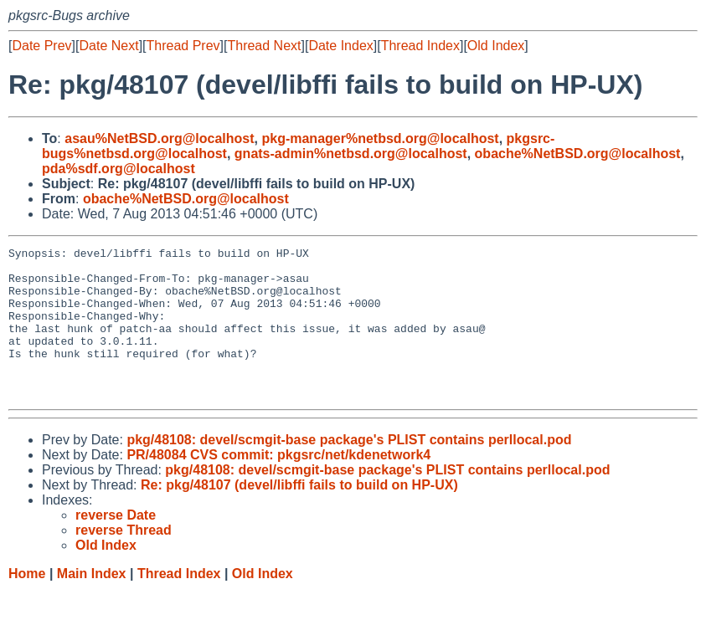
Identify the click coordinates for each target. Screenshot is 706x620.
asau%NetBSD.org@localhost (159, 138)
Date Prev (41, 45)
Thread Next (264, 45)
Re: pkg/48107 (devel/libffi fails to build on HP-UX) (299, 515)
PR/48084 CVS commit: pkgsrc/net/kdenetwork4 (278, 485)
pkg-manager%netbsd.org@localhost (379, 138)
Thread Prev (183, 45)
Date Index (340, 45)
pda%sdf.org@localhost (118, 168)
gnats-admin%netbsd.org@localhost (350, 153)
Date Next (108, 45)
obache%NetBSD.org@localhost (578, 153)
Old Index (495, 45)
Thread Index (420, 45)
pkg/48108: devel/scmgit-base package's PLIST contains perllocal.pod (348, 470)
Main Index (91, 604)
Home (26, 604)
